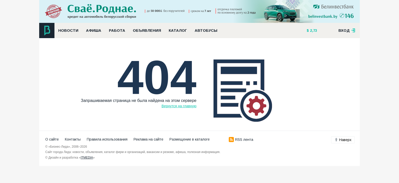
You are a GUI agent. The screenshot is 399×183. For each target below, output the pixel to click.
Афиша (93, 30)
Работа (117, 30)
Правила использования (107, 139)
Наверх (342, 140)
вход (346, 30)
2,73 (313, 30)
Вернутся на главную (179, 106)
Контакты (73, 139)
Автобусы (206, 30)
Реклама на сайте (148, 139)
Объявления (147, 30)
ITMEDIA (87, 157)
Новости (68, 30)
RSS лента (241, 140)
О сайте (52, 139)
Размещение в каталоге (189, 139)
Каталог (178, 30)
